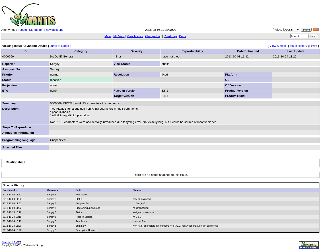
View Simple (278, 45)
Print (314, 45)
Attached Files (12, 147)
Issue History (298, 45)
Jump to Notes (59, 45)
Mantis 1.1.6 (10, 242)
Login (23, 29)
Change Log (153, 36)
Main (108, 36)
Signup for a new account (46, 29)
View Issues (135, 36)
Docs (182, 36)
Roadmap (170, 36)
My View (118, 36)
